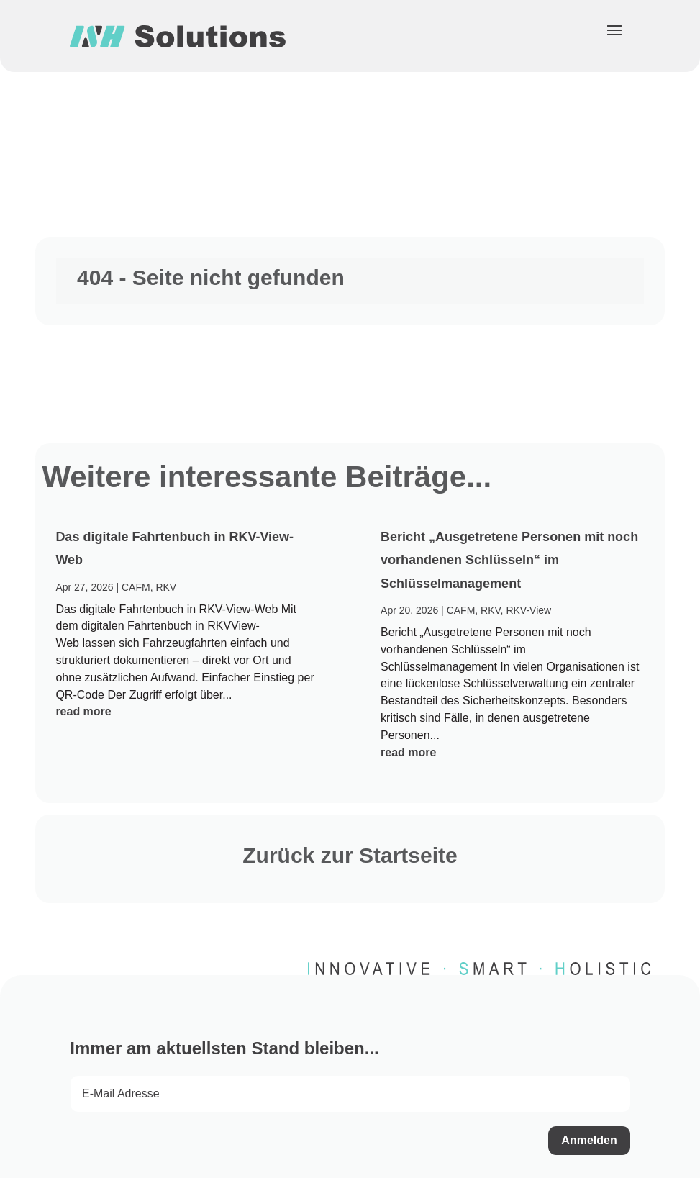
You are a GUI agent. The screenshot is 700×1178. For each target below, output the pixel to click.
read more (83, 711)
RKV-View (528, 610)
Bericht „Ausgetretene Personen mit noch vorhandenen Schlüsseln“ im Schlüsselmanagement (509, 560)
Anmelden (589, 1140)
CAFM (136, 587)
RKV (165, 587)
